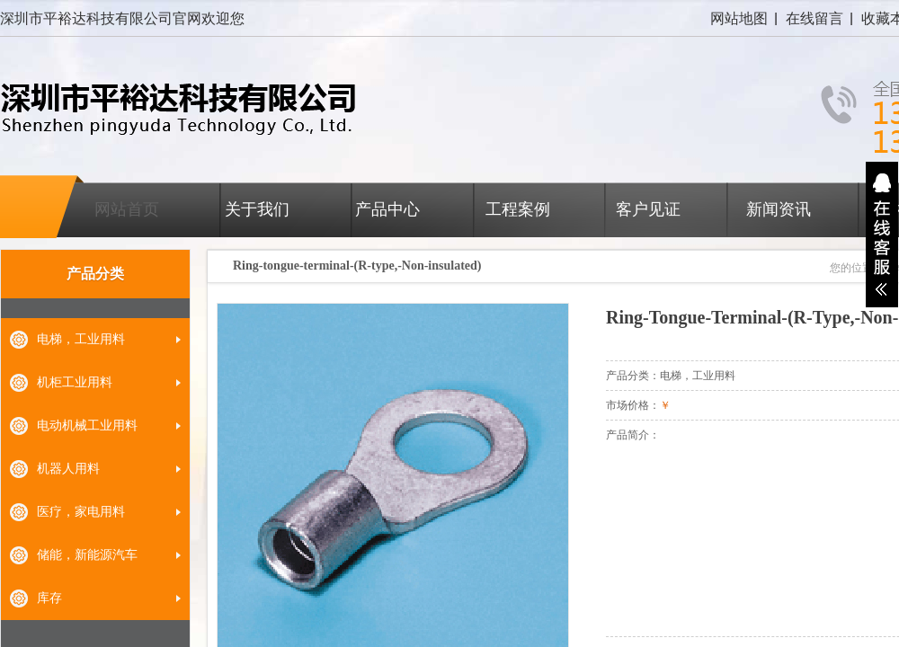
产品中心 (387, 209)
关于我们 (257, 209)
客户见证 (648, 209)
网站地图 (739, 18)
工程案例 (517, 209)
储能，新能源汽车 (87, 555)
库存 (49, 598)
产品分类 (95, 273)
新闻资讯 (778, 209)
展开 (882, 234)
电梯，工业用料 (81, 339)
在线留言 (814, 18)
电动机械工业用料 (87, 425)
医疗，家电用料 (81, 511)
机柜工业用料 (74, 382)
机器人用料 (68, 468)
